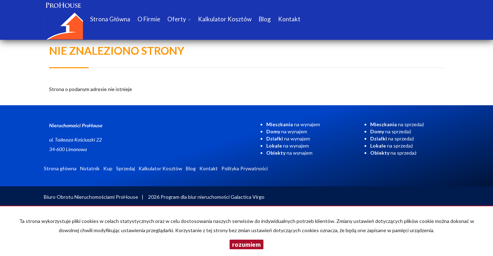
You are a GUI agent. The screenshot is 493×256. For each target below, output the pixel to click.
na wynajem (293, 124)
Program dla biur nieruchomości (196, 197)
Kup (107, 168)
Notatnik (90, 168)
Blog (265, 19)
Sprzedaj (125, 168)
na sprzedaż (397, 124)
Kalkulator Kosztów (225, 19)
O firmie (148, 19)
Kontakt (289, 19)
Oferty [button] (179, 19)
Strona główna (110, 19)
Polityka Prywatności (244, 168)
